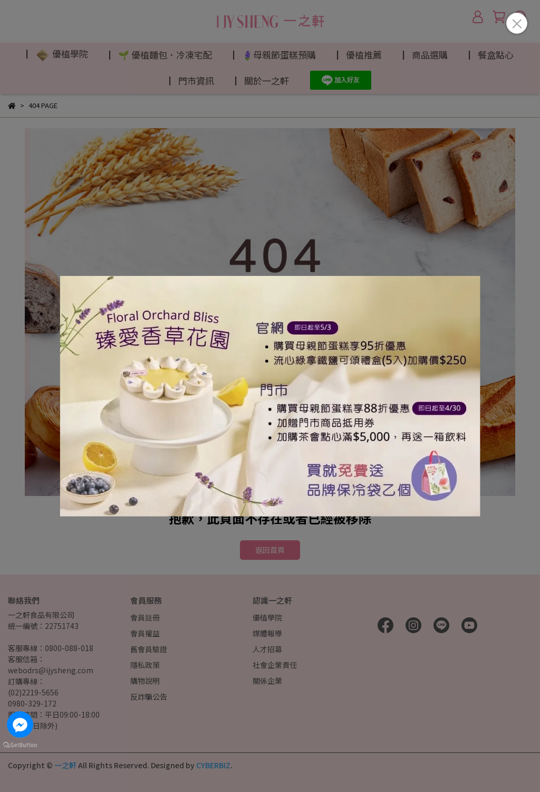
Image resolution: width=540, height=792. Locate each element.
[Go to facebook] (20, 724)
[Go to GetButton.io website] (20, 744)
